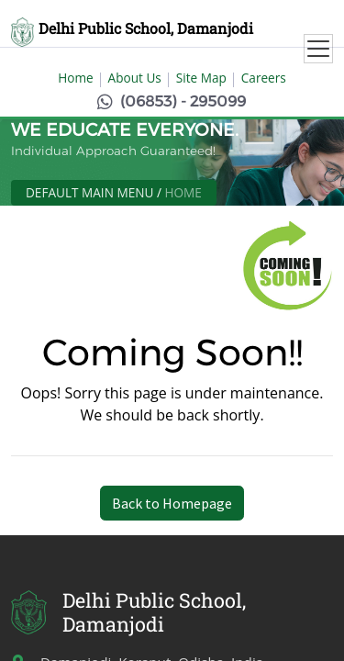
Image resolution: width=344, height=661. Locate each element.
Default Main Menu (89, 192)
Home (75, 77)
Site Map (201, 77)
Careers (263, 77)
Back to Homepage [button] (172, 503)
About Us (134, 77)
